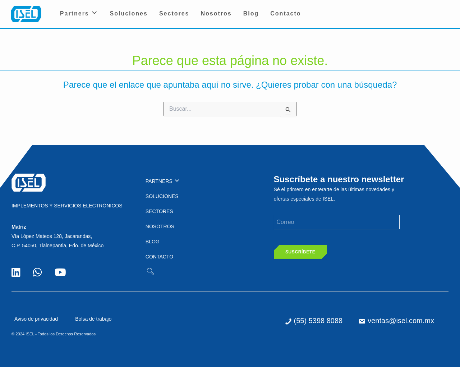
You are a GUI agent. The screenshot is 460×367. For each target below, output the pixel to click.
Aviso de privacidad (36, 319)
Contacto (285, 13)
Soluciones (129, 13)
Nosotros (216, 13)
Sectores (174, 13)
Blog (251, 13)
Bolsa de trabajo (93, 319)
